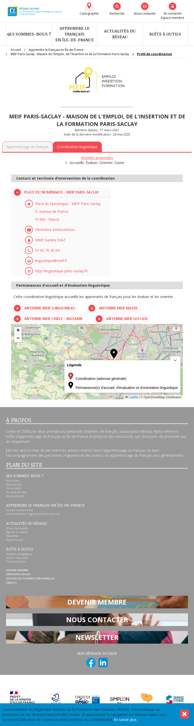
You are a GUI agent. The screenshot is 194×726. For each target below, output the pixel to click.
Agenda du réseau (17, 532)
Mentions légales (18, 574)
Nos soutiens (13, 488)
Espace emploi (14, 540)
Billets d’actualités (17, 528)
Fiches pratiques (16, 561)
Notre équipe (13, 484)
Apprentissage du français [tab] (28, 146)
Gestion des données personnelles (30, 578)
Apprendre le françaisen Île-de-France (74, 34)
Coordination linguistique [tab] (77, 146)
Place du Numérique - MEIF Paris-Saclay (61, 192)
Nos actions (13, 480)
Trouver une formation (19, 510)
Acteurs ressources (17, 557)
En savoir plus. (125, 719)
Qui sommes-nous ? (29, 34)
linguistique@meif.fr (51, 260)
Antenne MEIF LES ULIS (127, 318)
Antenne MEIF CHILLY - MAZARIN (53, 318)
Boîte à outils (165, 34)
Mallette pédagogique (19, 554)
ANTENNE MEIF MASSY (118, 308)
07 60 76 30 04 (47, 250)
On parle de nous (16, 492)
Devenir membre (17, 570)
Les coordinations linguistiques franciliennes (33, 514)
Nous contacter (15, 496)
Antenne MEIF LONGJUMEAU (49, 308)
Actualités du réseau (120, 34)
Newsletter (12, 536)
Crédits (11, 582)
